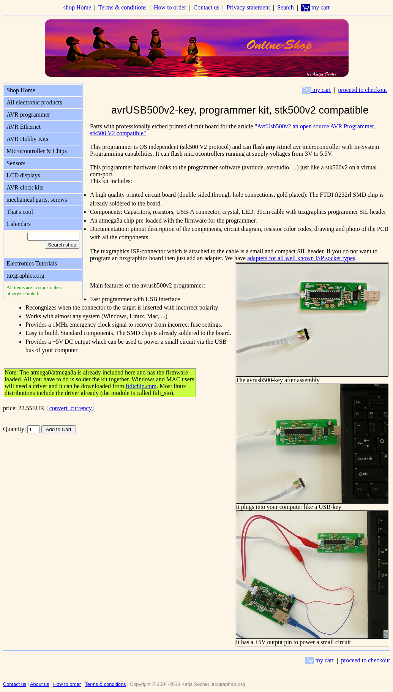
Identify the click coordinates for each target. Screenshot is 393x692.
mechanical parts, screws (36, 199)
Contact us (207, 7)
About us (39, 684)
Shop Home (20, 90)
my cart (315, 7)
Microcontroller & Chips (36, 151)
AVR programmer (28, 114)
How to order (170, 7)
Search (285, 7)
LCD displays (23, 175)
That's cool (19, 212)
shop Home (77, 7)
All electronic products (34, 102)
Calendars (18, 224)
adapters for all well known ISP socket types (301, 258)
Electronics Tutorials (31, 263)
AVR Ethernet (23, 126)
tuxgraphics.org (25, 275)
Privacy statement (248, 7)
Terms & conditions (122, 7)
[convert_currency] (70, 408)
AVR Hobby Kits (27, 139)
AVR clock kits (24, 187)
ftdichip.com (141, 386)
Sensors (15, 163)
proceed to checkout (362, 90)
